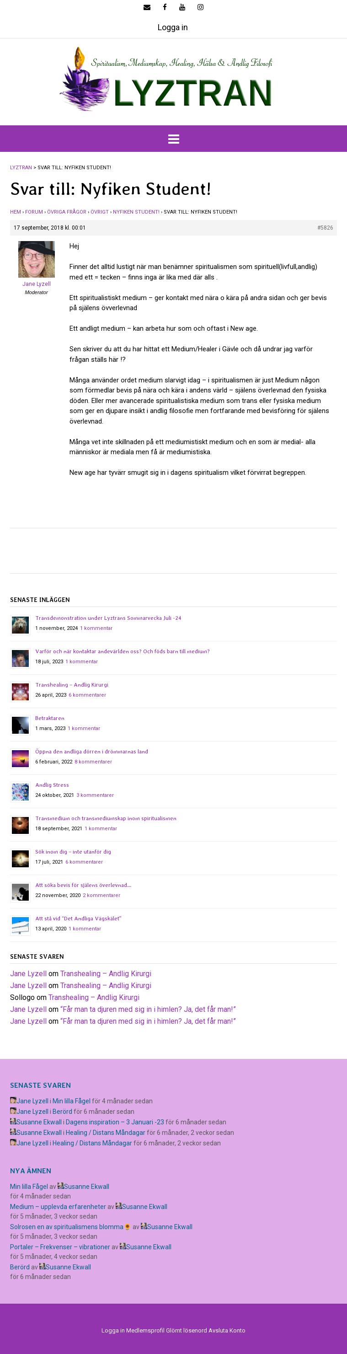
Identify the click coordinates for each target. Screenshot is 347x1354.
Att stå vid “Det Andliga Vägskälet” (78, 918)
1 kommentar (96, 628)
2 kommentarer (101, 895)
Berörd (62, 1111)
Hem (15, 212)
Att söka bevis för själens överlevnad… (83, 885)
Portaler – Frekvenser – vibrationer (60, 1247)
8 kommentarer (93, 762)
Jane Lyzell (28, 973)
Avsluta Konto (227, 1330)
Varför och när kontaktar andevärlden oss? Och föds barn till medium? (122, 651)
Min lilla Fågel (72, 1101)
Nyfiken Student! (136, 212)
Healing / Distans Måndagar (105, 1132)
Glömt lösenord (186, 1330)
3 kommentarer (95, 795)
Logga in (173, 27)
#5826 (325, 228)
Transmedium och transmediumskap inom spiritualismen (105, 818)
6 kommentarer (87, 695)
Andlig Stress (52, 785)
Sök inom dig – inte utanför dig (73, 852)
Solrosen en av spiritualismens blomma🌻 (70, 1226)
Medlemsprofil (145, 1330)
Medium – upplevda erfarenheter (58, 1206)
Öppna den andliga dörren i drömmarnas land (91, 751)
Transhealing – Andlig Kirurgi (71, 685)
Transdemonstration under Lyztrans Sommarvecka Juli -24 (108, 618)
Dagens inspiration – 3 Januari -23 (115, 1122)
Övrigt (100, 212)
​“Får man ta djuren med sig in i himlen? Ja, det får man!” (148, 1009)
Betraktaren (49, 718)
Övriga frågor (66, 212)
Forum (34, 212)
